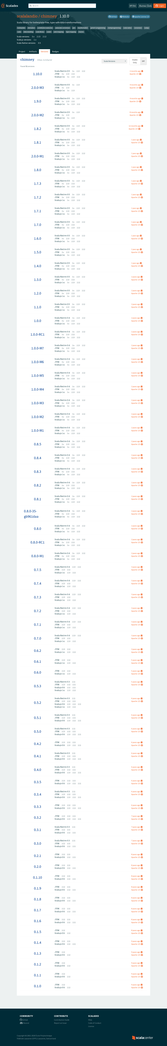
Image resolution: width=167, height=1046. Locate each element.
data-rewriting (28, 32)
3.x (33, 36)
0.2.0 (37, 866)
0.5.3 (37, 686)
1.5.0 (37, 252)
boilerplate (21, 28)
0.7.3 (37, 597)
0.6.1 (37, 661)
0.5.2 (37, 702)
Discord (24, 1023)
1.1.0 (37, 307)
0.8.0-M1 (37, 556)
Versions (44, 51)
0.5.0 (37, 731)
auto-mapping (58, 32)
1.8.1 (37, 142)
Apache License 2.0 (141, 16)
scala (19, 32)
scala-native (127, 28)
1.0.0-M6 (37, 362)
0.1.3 (37, 953)
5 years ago (136, 660)
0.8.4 (37, 458)
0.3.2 (37, 817)
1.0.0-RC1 (38, 334)
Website (124, 16)
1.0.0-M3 (37, 403)
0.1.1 (37, 975)
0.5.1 (37, 717)
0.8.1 (37, 499)
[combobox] (114, 61)
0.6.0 (37, 672)
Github (24, 1020)
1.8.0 (37, 170)
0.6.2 (37, 650)
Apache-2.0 (135, 74)
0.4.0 (37, 769)
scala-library (40, 32)
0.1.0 (37, 986)
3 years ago (136, 567)
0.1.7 (37, 910)
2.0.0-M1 (37, 156)
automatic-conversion (62, 28)
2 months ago (136, 71)
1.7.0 (37, 224)
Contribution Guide (61, 1020)
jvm (74, 28)
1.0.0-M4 (37, 389)
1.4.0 (37, 266)
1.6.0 (37, 238)
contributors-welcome (45, 28)
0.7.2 (37, 611)
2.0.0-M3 (37, 87)
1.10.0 (37, 74)
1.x (35, 39)
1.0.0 (37, 320)
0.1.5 (37, 931)
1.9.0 (37, 101)
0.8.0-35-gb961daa (31, 514)
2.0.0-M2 (37, 115)
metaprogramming (114, 28)
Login (160, 6)
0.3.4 (37, 794)
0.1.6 (37, 921)
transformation (83, 28)
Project (22, 51)
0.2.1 (37, 855)
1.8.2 (37, 128)
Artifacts (33, 51)
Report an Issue (60, 1023)
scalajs (147, 28)
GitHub (113, 16)
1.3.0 (37, 279)
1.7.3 (37, 183)
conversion (138, 28)
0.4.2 (37, 743)
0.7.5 (37, 569)
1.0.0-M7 (37, 348)
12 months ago (136, 126)
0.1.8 (37, 899)
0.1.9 (37, 888)
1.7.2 (37, 197)
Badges (55, 51)
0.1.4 (37, 942)
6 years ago (136, 698)
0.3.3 (37, 806)
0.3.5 (37, 782)
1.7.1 (37, 211)
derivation (31, 28)
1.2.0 (37, 293)
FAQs (90, 1020)
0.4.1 (37, 756)
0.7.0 (37, 638)
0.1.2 (37, 964)
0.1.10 (37, 877)
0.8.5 (37, 444)
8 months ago (136, 112)
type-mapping (71, 32)
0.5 (39, 43)
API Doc (133, 6)
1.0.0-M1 (37, 430)
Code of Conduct (94, 1023)
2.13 (38, 36)
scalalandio (27, 16)
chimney (49, 16)
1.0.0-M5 (37, 375)
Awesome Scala (145, 5)
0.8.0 (37, 528)
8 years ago (136, 854)
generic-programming (98, 28)
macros (81, 32)
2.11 (73, 682)
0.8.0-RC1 (38, 542)
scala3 (49, 32)
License (91, 1026)
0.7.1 (37, 624)
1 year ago (136, 139)
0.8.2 (37, 485)
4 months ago (136, 85)
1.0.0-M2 (37, 416)
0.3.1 (37, 829)
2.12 (44, 36)
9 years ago (136, 941)
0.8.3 (37, 471)
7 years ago (136, 816)
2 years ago (136, 277)
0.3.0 (37, 843)
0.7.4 (37, 583)
